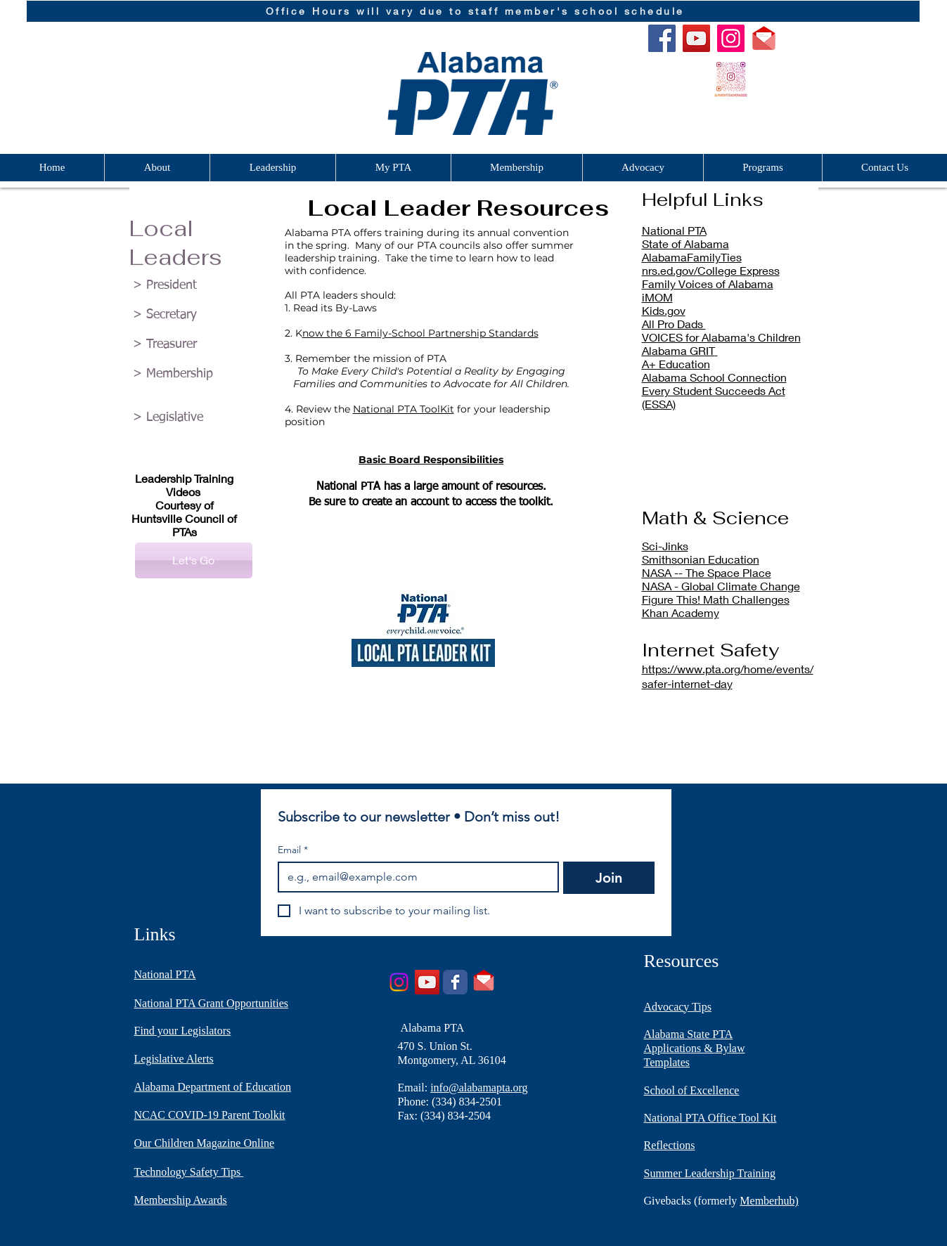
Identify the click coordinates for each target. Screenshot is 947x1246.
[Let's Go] (193, 560)
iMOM (657, 297)
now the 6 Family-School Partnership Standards (420, 333)
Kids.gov (663, 310)
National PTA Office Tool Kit (710, 1118)
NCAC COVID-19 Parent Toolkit (209, 1115)
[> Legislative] (194, 418)
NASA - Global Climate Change (721, 585)
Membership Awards (180, 1200)
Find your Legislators (182, 1031)
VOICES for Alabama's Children (721, 337)
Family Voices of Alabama (707, 283)
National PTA (674, 230)
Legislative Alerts (174, 1059)
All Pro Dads (674, 323)
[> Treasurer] (194, 345)
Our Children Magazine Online (204, 1143)
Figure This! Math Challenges (716, 599)
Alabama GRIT (678, 350)
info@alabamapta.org (478, 1088)
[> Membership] (194, 374)
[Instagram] (731, 38)
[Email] (414, 877)
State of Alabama (685, 243)
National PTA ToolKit (403, 409)
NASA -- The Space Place (706, 572)
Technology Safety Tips (189, 1172)
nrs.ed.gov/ (669, 270)
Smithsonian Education (700, 559)
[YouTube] (696, 38)
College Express (738, 270)
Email (293, 850)
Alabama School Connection (714, 377)
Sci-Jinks (665, 545)
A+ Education (676, 363)
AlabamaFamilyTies (692, 257)
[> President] (194, 286)
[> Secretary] (194, 315)
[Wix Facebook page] (455, 982)
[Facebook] (662, 38)
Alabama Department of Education (212, 1087)
